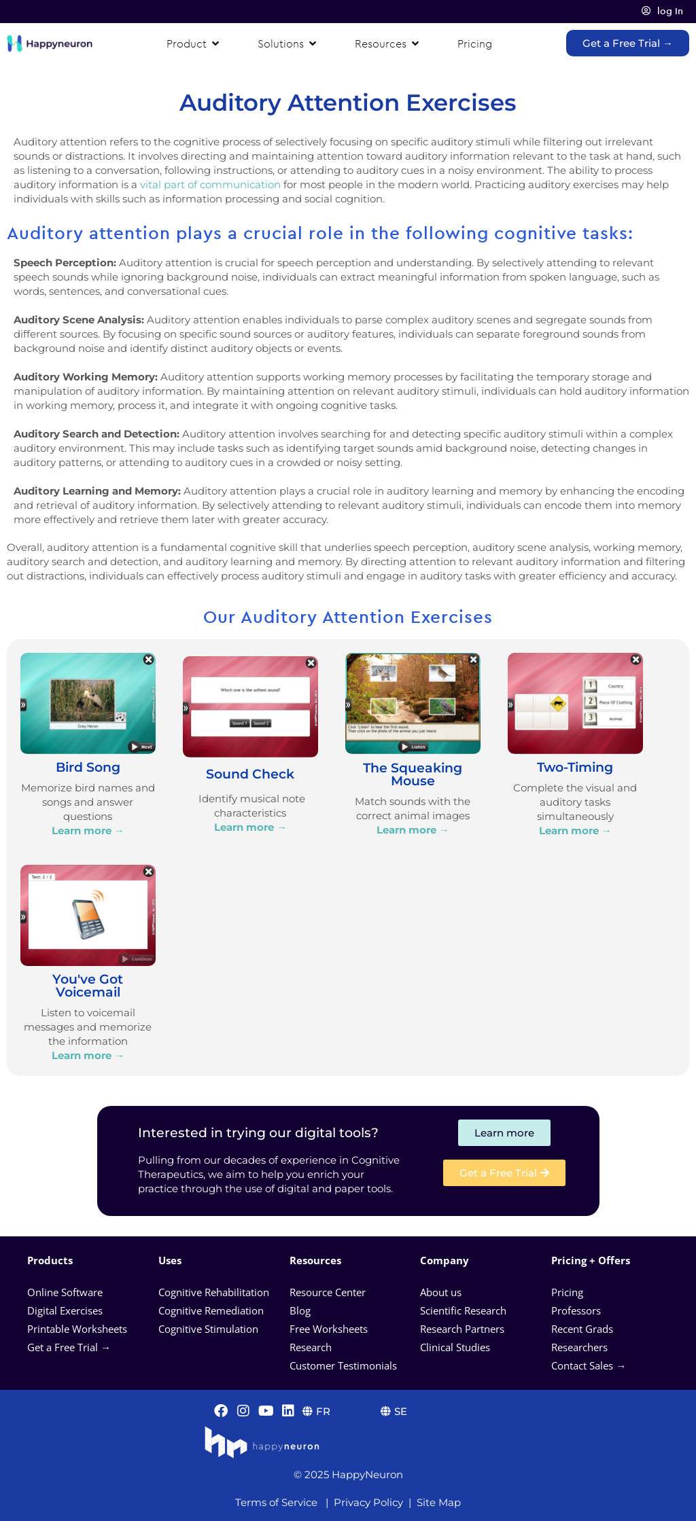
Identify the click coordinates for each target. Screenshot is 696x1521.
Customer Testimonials (343, 1365)
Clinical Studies (456, 1347)
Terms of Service (276, 1502)
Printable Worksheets (77, 1329)
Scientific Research (463, 1310)
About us (441, 1292)
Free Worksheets (330, 1329)
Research (311, 1347)
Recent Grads (583, 1329)
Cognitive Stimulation (208, 1329)
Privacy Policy (368, 1502)
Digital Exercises (65, 1310)
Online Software (65, 1292)
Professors (576, 1310)
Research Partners (462, 1329)
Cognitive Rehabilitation (213, 1292)
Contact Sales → (588, 1365)
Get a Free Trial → (69, 1347)
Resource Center (328, 1292)
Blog (301, 1310)
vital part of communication (210, 184)
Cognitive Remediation (211, 1310)
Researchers (580, 1347)
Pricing (568, 1292)
